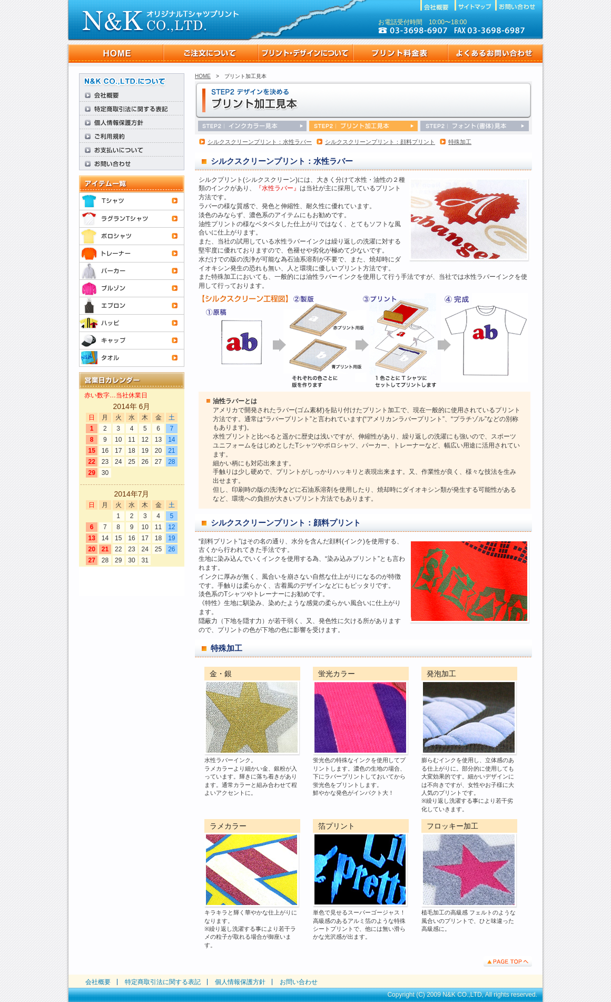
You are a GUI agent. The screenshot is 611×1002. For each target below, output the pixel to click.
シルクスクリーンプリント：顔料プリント (380, 142)
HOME (115, 53)
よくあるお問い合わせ (495, 53)
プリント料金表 (400, 53)
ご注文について (210, 53)
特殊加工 (459, 142)
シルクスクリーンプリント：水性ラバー (260, 142)
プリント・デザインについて (305, 53)
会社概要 (98, 982)
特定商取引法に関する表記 (163, 982)
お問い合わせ (299, 982)
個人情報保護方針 (240, 982)
